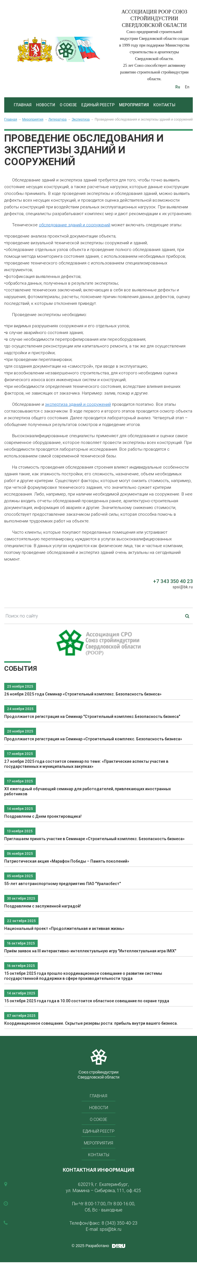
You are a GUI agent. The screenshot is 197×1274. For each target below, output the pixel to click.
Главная (23, 104)
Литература (57, 119)
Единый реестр (98, 104)
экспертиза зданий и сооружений (78, 404)
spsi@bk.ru (183, 586)
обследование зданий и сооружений (74, 224)
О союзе (68, 104)
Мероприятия (134, 104)
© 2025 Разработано (90, 1245)
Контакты (164, 104)
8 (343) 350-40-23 (119, 1223)
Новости (45, 104)
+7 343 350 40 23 (173, 581)
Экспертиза (80, 119)
